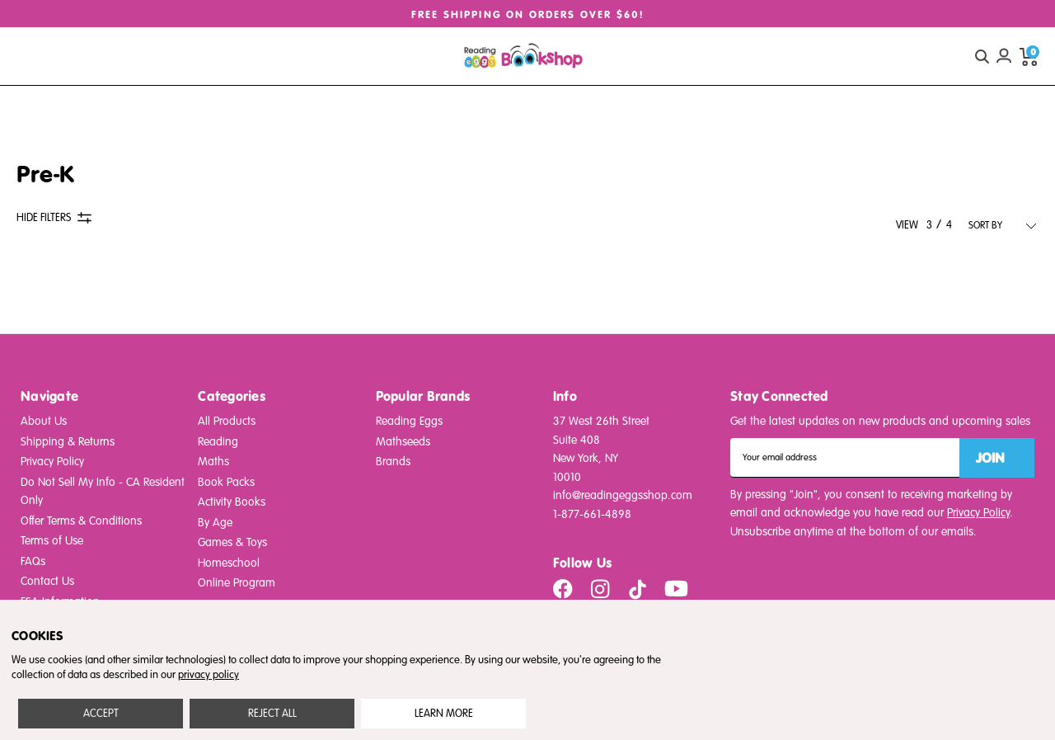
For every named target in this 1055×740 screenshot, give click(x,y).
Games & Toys (232, 542)
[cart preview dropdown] (1029, 56)
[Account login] (1004, 56)
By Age (215, 523)
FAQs (33, 561)
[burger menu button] (31, 56)
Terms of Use (52, 541)
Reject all (272, 713)
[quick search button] (982, 56)
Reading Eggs (409, 421)
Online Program (236, 583)
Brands (393, 462)
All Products (227, 421)
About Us (44, 421)
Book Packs (226, 482)
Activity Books (231, 502)
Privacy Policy (52, 462)
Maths (213, 462)
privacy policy (208, 674)
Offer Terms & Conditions (81, 521)
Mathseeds (403, 442)
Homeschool (229, 563)
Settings (444, 713)
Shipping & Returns (68, 442)
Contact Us (47, 581)
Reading (218, 442)
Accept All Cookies (100, 713)
